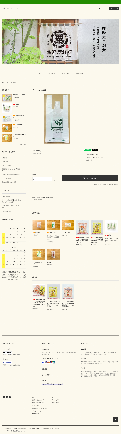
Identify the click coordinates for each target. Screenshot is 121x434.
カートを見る (56, 400)
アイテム (114, 8)
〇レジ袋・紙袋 (12, 82)
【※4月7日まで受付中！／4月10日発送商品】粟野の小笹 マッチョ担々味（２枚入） (97, 240)
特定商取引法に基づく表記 (110, 184)
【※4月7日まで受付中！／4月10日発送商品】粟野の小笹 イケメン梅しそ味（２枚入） (82, 240)
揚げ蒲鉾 (49, 262)
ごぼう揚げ (66, 232)
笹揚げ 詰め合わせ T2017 (19, 94)
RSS (33, 414)
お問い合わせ (79, 73)
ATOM (37, 414)
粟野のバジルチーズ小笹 (19, 135)
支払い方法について (38, 400)
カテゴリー (51, 73)
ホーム (39, 73)
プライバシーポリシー (38, 411)
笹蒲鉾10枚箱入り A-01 (19, 116)
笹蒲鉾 (16, 104)
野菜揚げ (36, 232)
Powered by (13, 431)
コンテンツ (65, 73)
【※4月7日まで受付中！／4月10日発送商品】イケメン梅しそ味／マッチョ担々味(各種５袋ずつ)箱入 (39, 303)
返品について (97, 184)
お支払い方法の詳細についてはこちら (52, 384)
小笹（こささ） (18, 124)
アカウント (104, 8)
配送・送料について (38, 402)
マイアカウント (56, 397)
